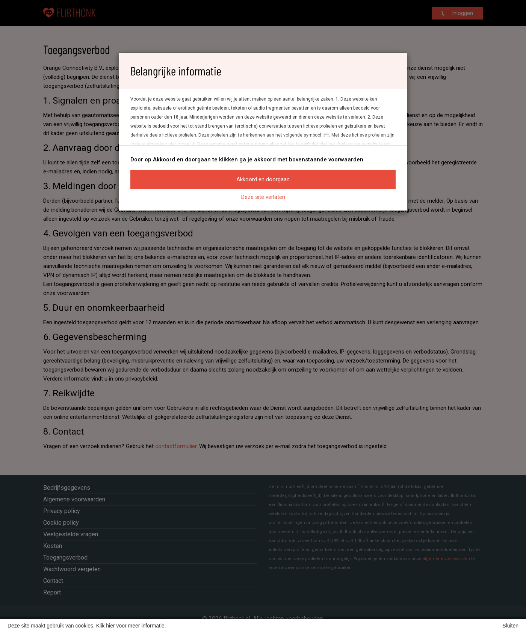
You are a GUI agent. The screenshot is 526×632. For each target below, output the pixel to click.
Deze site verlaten (263, 197)
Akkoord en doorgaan (263, 179)
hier (110, 626)
